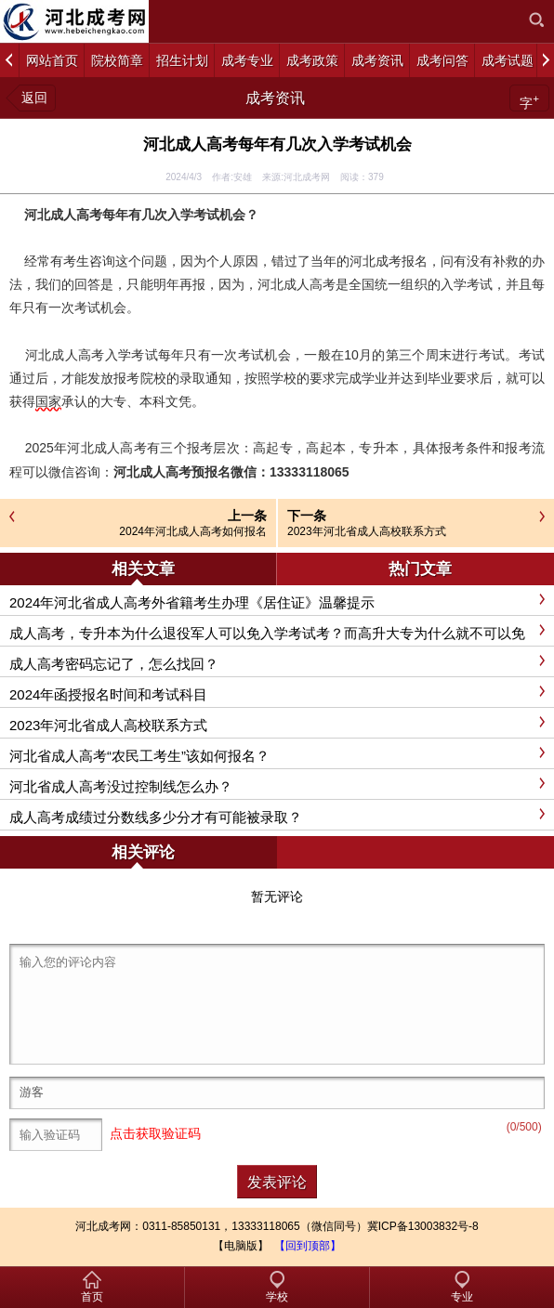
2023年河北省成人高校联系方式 (366, 531)
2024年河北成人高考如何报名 (193, 531)
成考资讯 (275, 98)
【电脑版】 (241, 1245)
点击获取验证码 (155, 1133)
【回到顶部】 (307, 1245)
